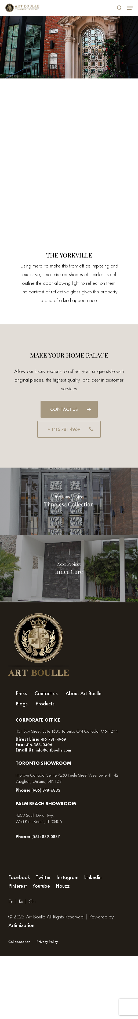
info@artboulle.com (53, 750)
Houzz (63, 885)
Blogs (22, 704)
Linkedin (92, 877)
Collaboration (19, 941)
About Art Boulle (83, 693)
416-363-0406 (38, 744)
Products (45, 704)
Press (21, 693)
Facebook (19, 877)
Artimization (21, 925)
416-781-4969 (53, 739)
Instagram (67, 877)
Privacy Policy (47, 941)
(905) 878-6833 (45, 790)
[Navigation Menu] (130, 8)
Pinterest (17, 885)
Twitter (43, 877)
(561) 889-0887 (45, 836)
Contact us (46, 693)
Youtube (41, 885)
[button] (69, 409)
